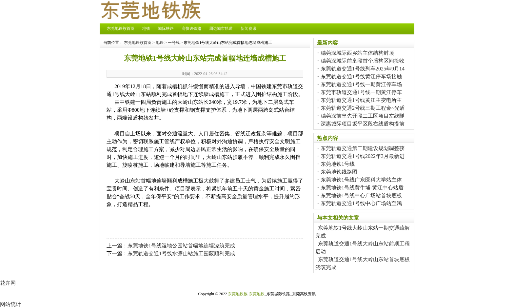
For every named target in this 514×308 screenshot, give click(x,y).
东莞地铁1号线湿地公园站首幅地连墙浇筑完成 (181, 245)
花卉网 (8, 283)
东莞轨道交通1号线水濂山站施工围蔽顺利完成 (181, 253)
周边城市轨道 (221, 28)
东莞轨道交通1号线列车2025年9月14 (363, 68)
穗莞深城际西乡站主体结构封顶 (357, 53)
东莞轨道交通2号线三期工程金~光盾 (363, 108)
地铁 (146, 28)
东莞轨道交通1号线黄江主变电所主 (361, 100)
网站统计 (10, 304)
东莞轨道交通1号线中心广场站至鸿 (361, 203)
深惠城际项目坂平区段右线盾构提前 (363, 123)
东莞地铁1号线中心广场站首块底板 (361, 195)
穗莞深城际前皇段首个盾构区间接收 (363, 61)
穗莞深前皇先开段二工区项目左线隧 (363, 116)
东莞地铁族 (237, 294)
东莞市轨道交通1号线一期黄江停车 (361, 92)
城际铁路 (166, 28)
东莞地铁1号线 (338, 164)
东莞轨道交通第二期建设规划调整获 (363, 148)
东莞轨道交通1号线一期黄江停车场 (361, 84)
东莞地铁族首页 (120, 28)
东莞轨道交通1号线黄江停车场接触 (361, 76)
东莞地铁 (257, 294)
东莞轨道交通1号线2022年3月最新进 (363, 156)
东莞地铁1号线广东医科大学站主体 (361, 180)
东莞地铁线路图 (339, 172)
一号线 (174, 42)
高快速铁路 (191, 28)
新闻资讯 (248, 28)
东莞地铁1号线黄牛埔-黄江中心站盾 (362, 187)
